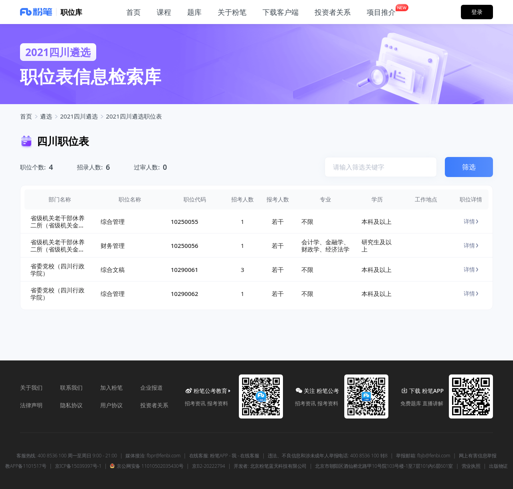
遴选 (46, 116)
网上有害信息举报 (478, 456)
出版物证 (498, 466)
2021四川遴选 (79, 116)
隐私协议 (71, 405)
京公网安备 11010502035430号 (146, 466)
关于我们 (31, 387)
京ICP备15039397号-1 (78, 466)
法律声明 (31, 405)
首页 (26, 116)
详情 (471, 221)
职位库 (71, 12)
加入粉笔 (111, 387)
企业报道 (151, 387)
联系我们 (71, 387)
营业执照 (471, 466)
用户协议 (111, 405)
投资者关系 (154, 405)
